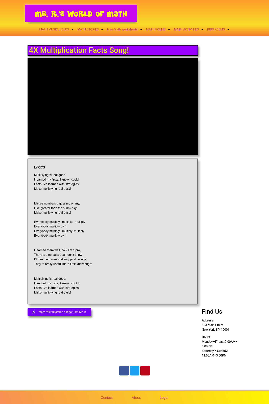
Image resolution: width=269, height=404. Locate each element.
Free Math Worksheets (125, 29)
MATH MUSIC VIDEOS (56, 29)
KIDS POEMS (218, 29)
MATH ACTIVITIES (189, 29)
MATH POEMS (158, 29)
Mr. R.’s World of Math (81, 14)
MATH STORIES (90, 29)
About (136, 398)
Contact (107, 398)
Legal (164, 398)
